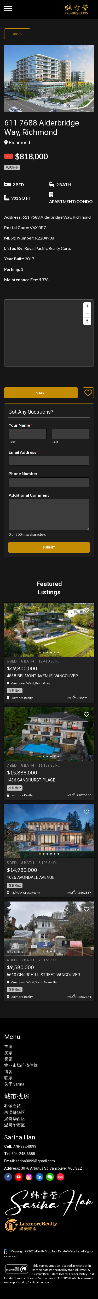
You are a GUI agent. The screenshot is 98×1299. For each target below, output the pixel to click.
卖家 (8, 1058)
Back (17, 34)
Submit (49, 547)
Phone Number (23, 473)
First (12, 442)
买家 (8, 1052)
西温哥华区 (14, 1112)
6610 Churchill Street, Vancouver (43, 974)
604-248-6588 (23, 1154)
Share (41, 393)
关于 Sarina (14, 1083)
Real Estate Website (65, 1251)
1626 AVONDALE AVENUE (30, 877)
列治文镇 (12, 1105)
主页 (8, 1046)
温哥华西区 (14, 1118)
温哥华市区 (14, 1124)
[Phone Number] (49, 482)
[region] (49, 333)
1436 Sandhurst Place (31, 780)
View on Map (76, 105)
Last (55, 442)
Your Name (21, 425)
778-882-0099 (24, 1146)
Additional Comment (29, 495)
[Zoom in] (87, 306)
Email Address (24, 452)
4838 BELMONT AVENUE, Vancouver (42, 675)
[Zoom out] (87, 313)
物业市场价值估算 (21, 1065)
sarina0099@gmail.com (35, 1161)
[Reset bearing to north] (87, 321)
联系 (8, 1077)
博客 (8, 1071)
